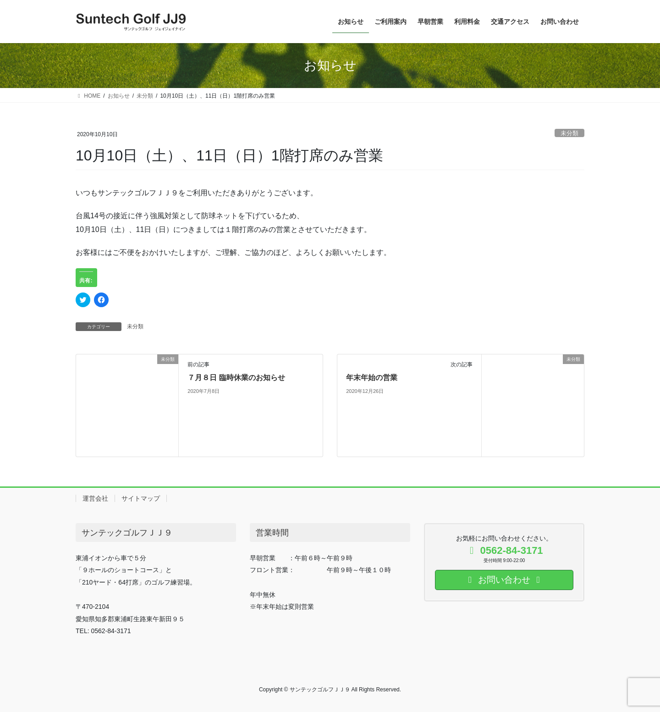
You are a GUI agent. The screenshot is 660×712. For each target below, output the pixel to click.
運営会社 (95, 498)
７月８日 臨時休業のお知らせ (236, 377)
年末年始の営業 (371, 377)
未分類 (569, 133)
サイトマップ (140, 498)
